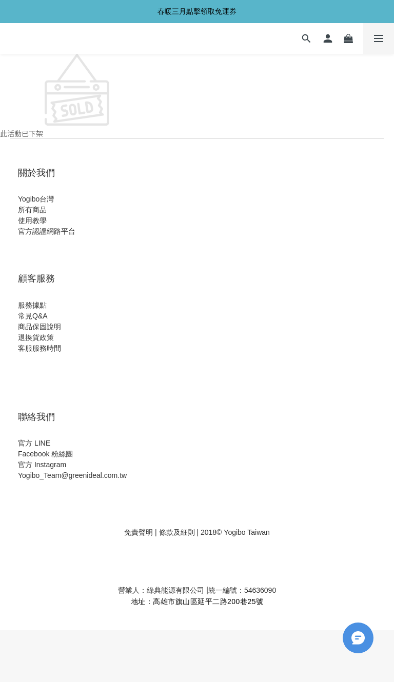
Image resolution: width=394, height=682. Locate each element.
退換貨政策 (36, 337)
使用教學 (32, 220)
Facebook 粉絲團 (45, 454)
